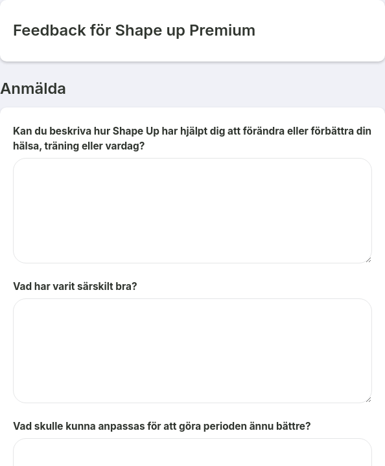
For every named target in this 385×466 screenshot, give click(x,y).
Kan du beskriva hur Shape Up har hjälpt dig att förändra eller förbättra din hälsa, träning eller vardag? (192, 138)
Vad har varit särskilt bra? (75, 286)
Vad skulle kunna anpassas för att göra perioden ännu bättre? (162, 426)
